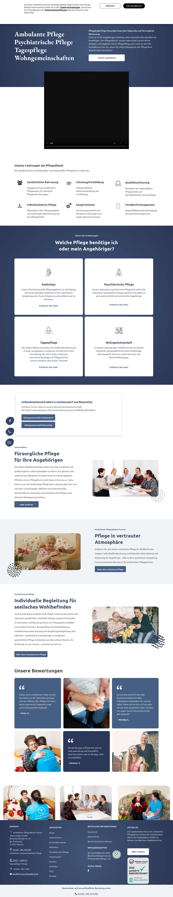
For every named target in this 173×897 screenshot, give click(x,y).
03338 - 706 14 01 (20, 849)
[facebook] (88, 871)
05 (30, 849)
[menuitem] (66, 832)
